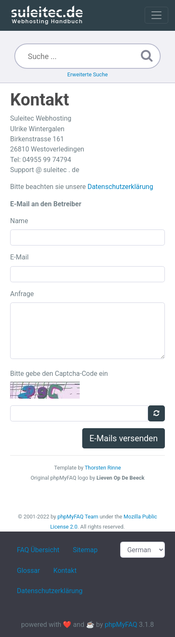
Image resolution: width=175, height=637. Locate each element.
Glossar (28, 571)
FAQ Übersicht (38, 550)
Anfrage (22, 294)
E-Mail (19, 257)
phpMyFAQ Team (77, 516)
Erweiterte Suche (87, 74)
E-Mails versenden (123, 438)
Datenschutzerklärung (120, 187)
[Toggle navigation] (156, 15)
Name (19, 221)
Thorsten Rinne (103, 467)
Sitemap (85, 550)
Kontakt (65, 571)
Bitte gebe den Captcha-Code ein (59, 374)
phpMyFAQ (121, 625)
